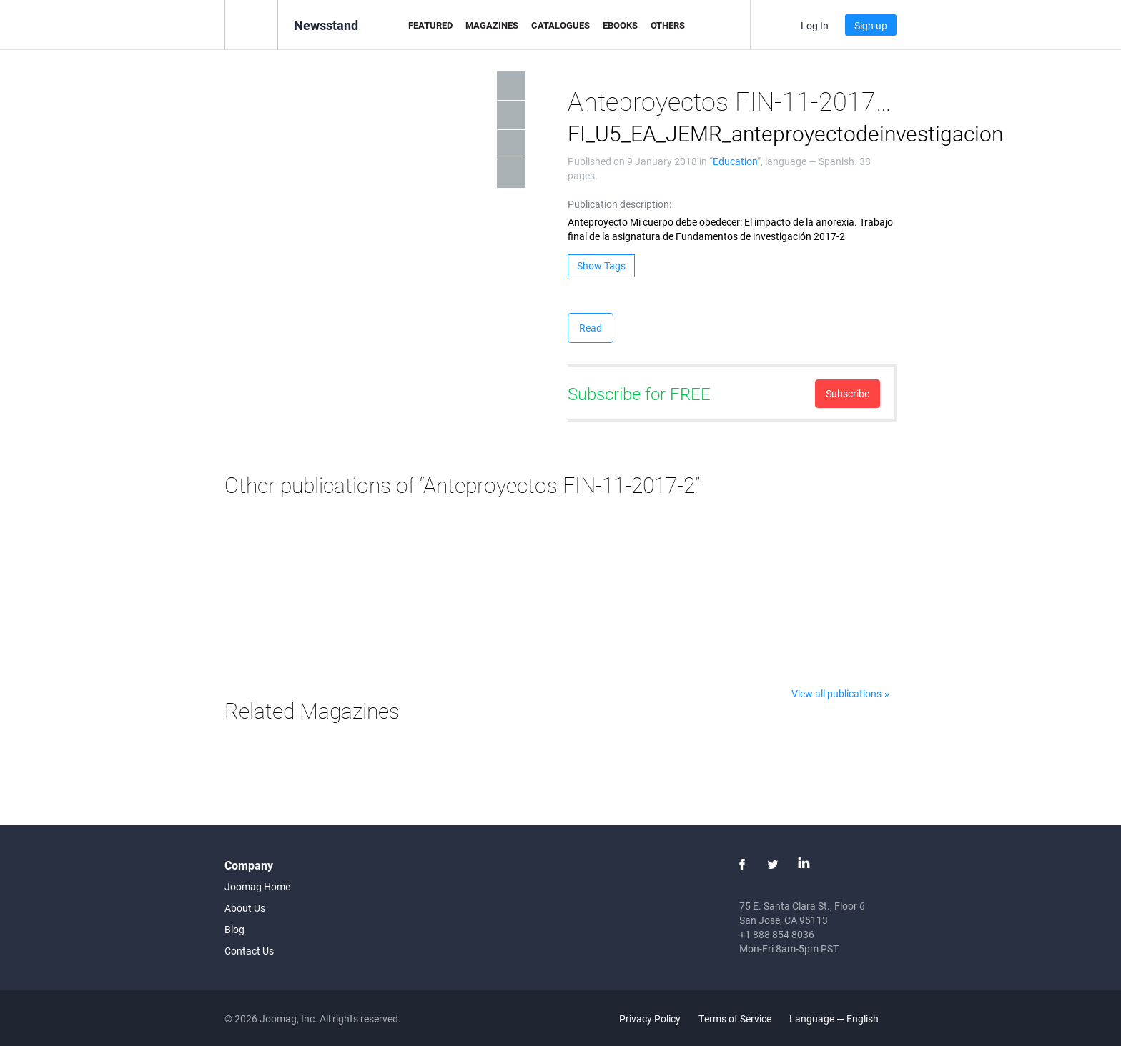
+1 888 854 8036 (776, 934)
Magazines (491, 25)
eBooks (620, 25)
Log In (815, 25)
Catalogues (560, 25)
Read (590, 327)
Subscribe (847, 393)
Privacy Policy (650, 1018)
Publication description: (619, 204)
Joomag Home (257, 886)
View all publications (836, 693)
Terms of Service (734, 1018)
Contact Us (249, 950)
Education (735, 161)
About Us (244, 908)
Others (668, 25)
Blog (234, 929)
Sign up (870, 25)
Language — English (842, 1018)
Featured (430, 25)
